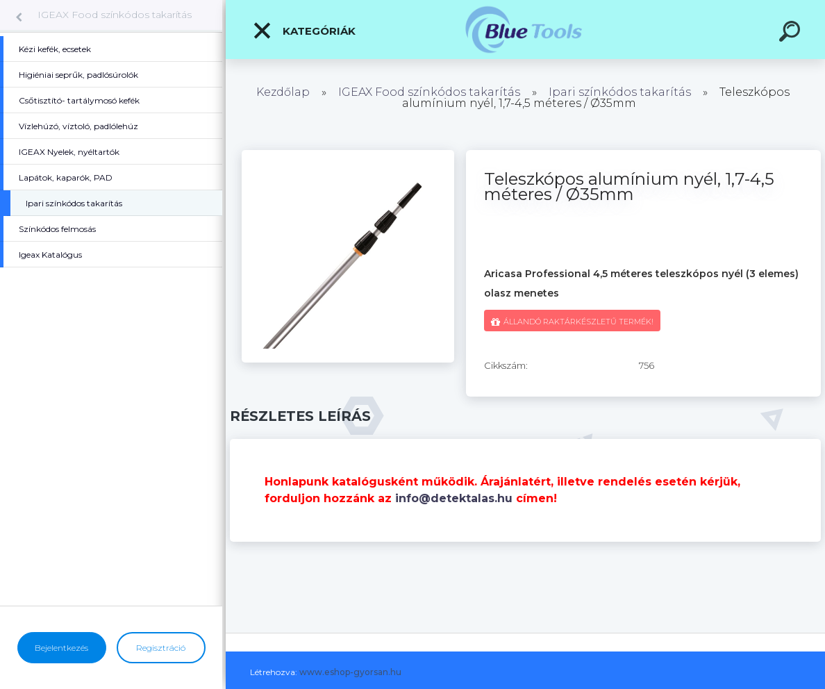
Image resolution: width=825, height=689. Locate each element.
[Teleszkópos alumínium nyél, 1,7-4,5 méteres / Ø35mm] (348, 155)
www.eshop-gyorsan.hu (350, 672)
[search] (791, 33)
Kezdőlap (283, 92)
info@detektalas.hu (453, 498)
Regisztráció (160, 647)
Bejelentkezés (61, 647)
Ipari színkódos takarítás (620, 92)
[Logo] (525, 29)
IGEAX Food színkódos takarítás (115, 14)
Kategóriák (304, 30)
